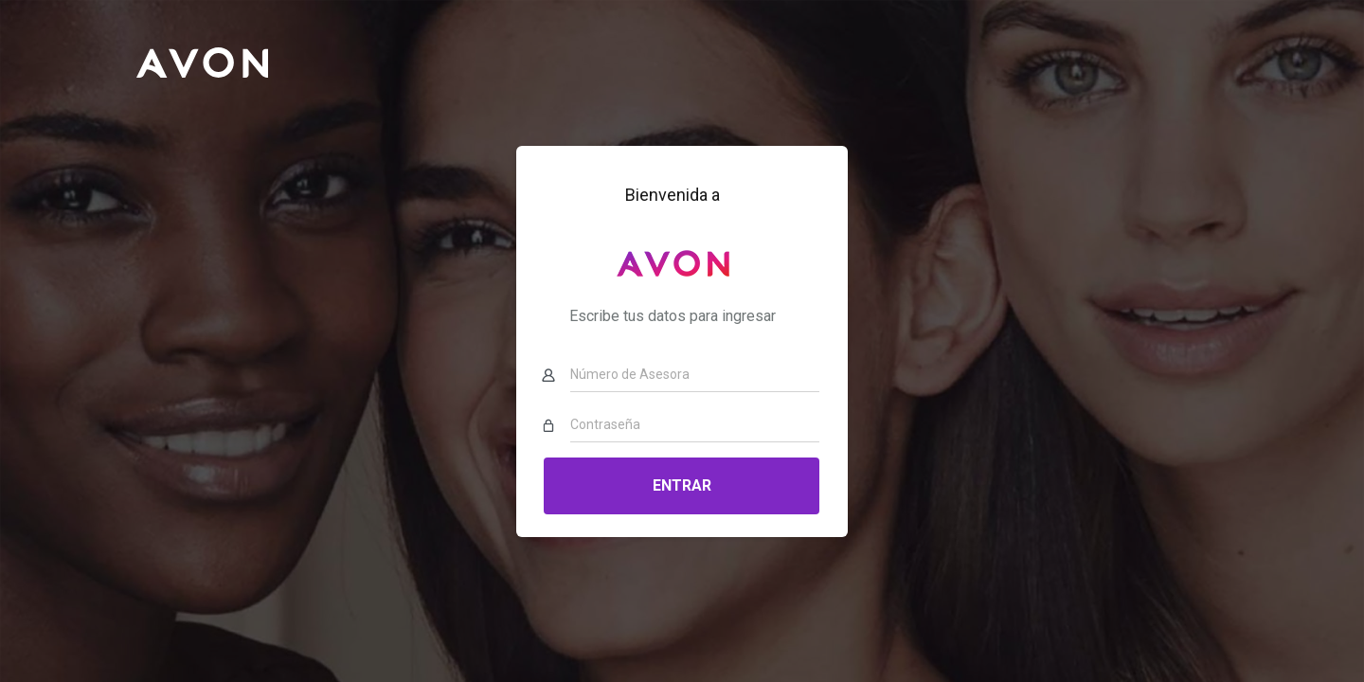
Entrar (682, 485)
